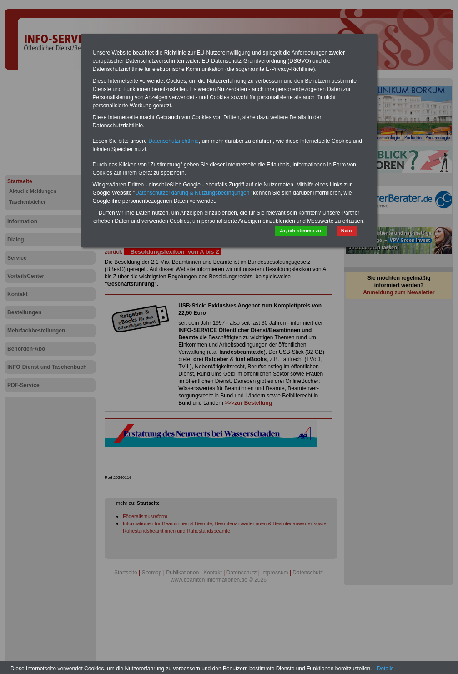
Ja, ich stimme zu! (301, 230)
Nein (346, 230)
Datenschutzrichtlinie (173, 141)
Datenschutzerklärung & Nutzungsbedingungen (192, 193)
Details (385, 668)
